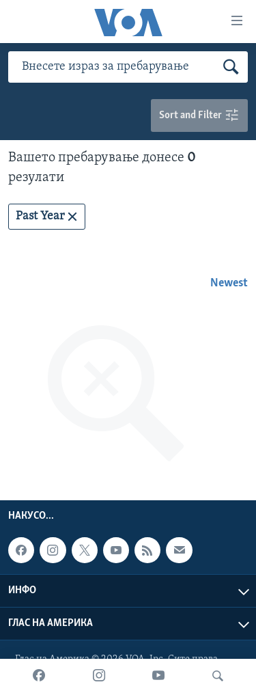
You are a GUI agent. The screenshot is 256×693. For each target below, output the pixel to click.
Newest (229, 283)
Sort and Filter (199, 116)
